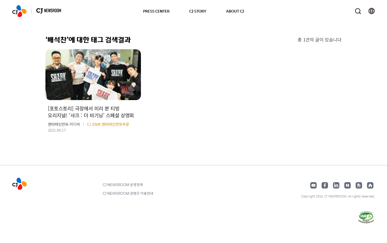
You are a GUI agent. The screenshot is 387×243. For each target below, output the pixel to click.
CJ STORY (197, 11)
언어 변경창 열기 (371, 11)
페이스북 (324, 185)
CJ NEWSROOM (19, 11)
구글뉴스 (358, 185)
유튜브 (313, 185)
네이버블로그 (347, 185)
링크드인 (336, 185)
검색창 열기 (358, 11)
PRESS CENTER (156, 11)
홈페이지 (370, 185)
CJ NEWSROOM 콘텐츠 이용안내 (128, 193)
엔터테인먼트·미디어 (64, 124)
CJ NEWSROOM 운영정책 (123, 184)
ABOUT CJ (235, 11)
